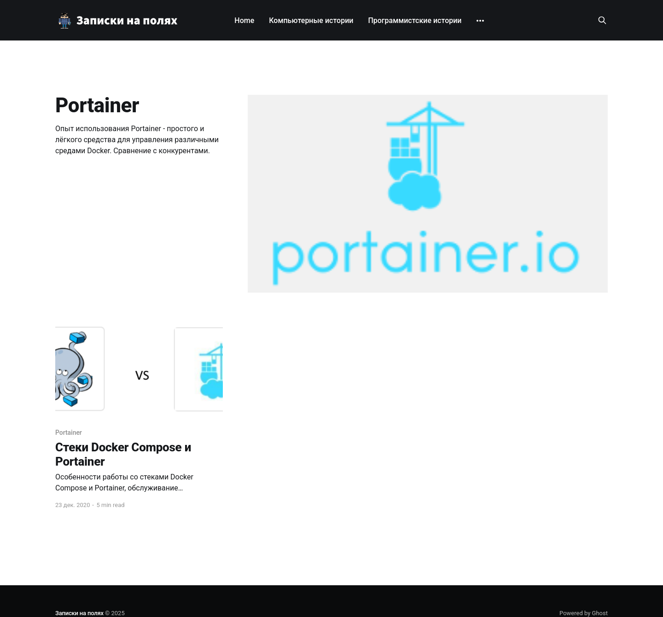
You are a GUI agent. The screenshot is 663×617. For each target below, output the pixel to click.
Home (244, 20)
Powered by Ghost (583, 613)
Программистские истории (414, 20)
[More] (480, 21)
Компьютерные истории (311, 20)
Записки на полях (79, 613)
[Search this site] (602, 20)
